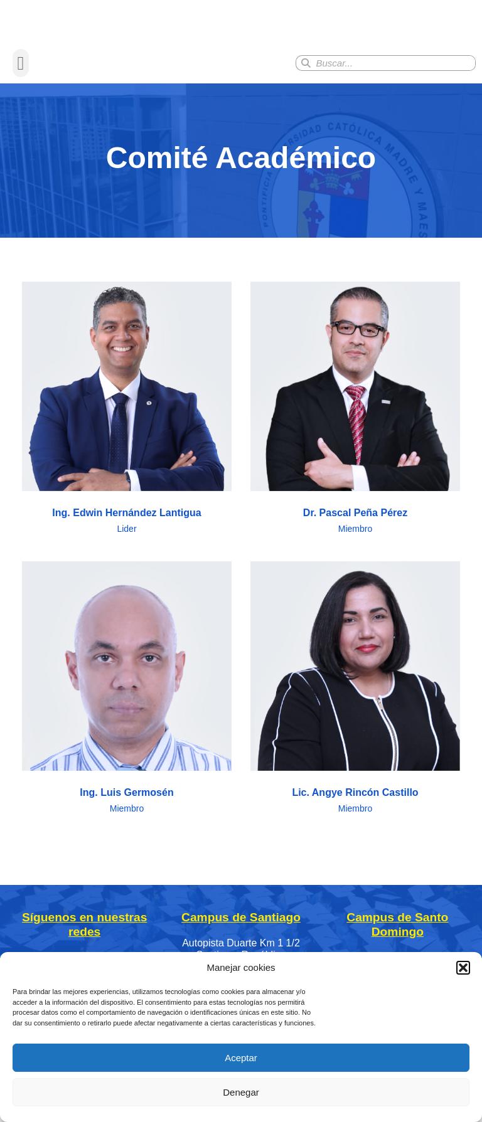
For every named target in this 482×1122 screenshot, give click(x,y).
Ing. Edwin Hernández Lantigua (126, 546)
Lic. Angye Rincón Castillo (355, 826)
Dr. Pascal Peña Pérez (355, 546)
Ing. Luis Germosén (126, 826)
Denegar (241, 1092)
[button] (463, 967)
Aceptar (241, 1057)
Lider (126, 563)
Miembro (355, 563)
